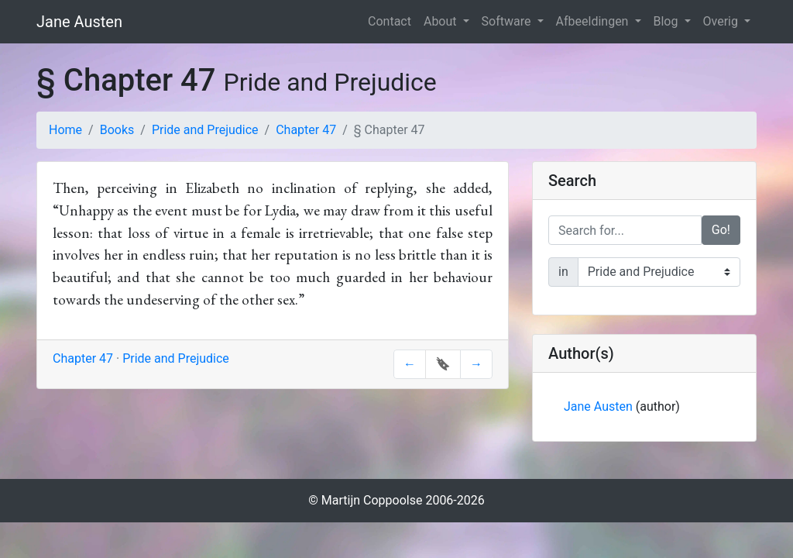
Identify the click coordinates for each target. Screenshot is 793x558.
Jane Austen (79, 21)
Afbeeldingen (594, 21)
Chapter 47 (306, 129)
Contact (389, 21)
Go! (721, 229)
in (563, 271)
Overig (722, 21)
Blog (667, 21)
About (442, 21)
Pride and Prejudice (205, 129)
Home (65, 129)
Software (508, 21)
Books (117, 129)
